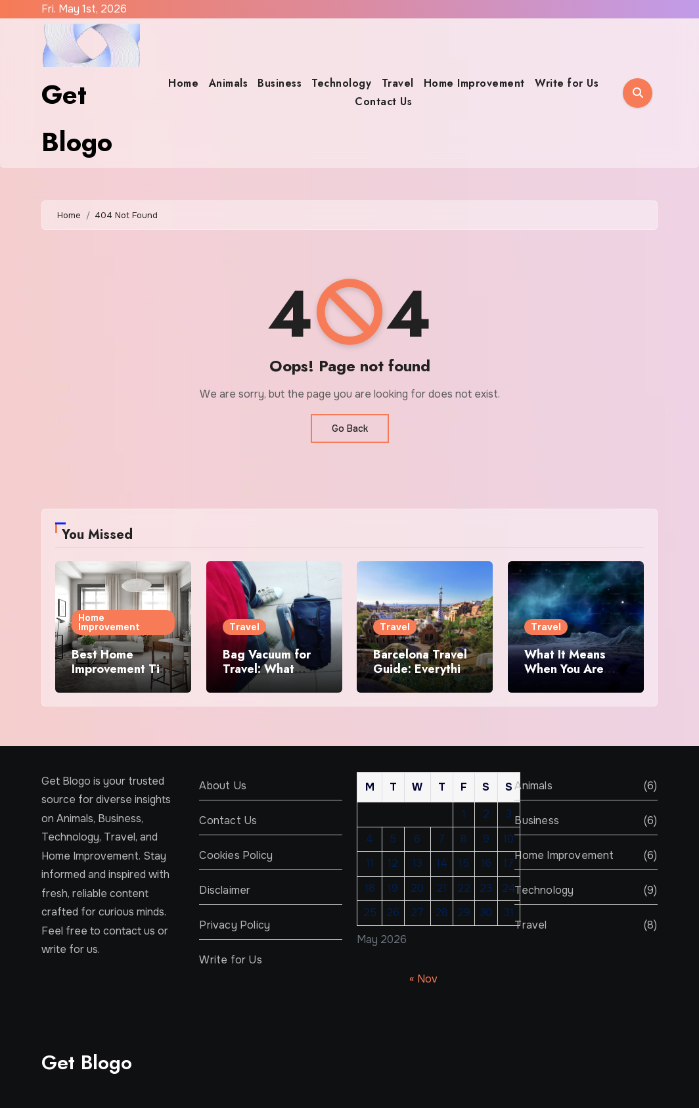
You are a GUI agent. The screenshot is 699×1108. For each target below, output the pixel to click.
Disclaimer (224, 890)
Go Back (350, 428)
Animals (228, 83)
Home (183, 83)
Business (280, 83)
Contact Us (383, 101)
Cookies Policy (236, 855)
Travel (398, 83)
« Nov (423, 979)
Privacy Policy (234, 925)
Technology (341, 83)
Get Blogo (86, 1062)
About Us (222, 786)
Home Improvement (474, 83)
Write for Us (566, 83)
